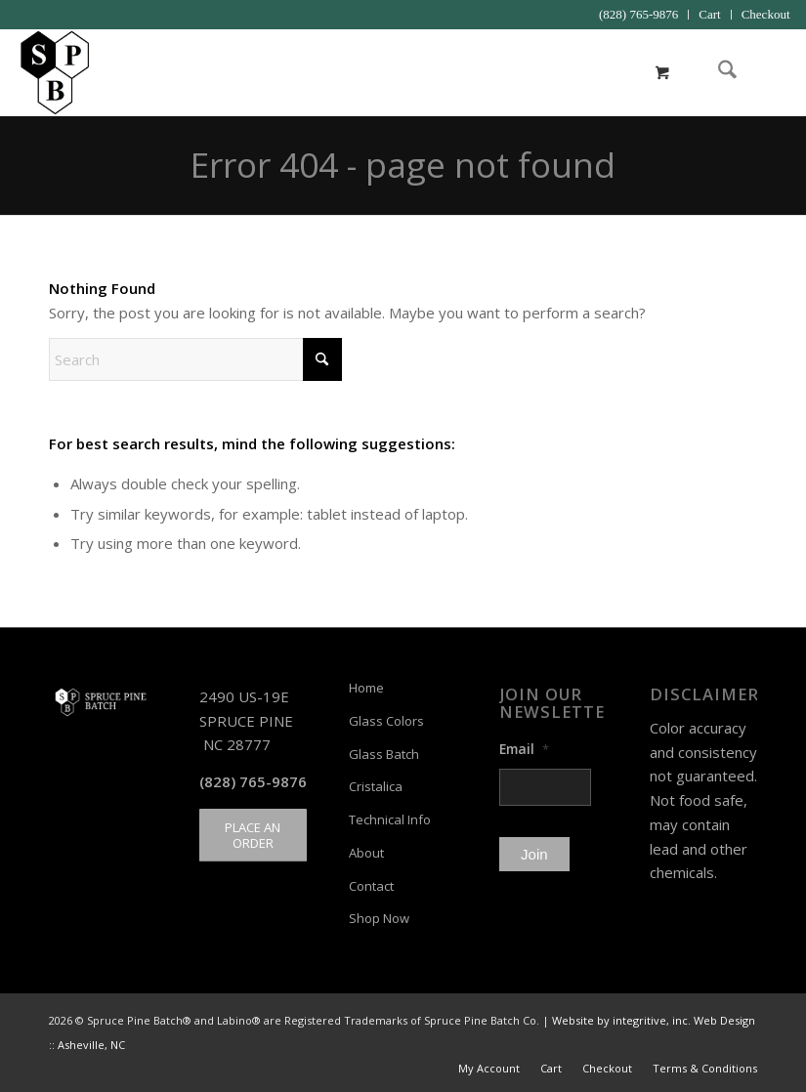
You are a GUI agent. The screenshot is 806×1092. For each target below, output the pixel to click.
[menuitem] (639, 15)
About (366, 852)
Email (524, 749)
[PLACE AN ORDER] (253, 835)
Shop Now (379, 918)
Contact (371, 886)
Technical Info (390, 819)
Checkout (766, 14)
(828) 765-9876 (638, 14)
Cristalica (376, 786)
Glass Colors (386, 721)
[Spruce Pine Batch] (54, 72)
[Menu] (763, 72)
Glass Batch (384, 754)
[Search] (718, 72)
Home (366, 687)
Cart (709, 14)
